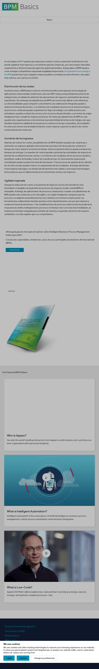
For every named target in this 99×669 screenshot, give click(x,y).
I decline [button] (23, 658)
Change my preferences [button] (44, 658)
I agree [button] (9, 658)
